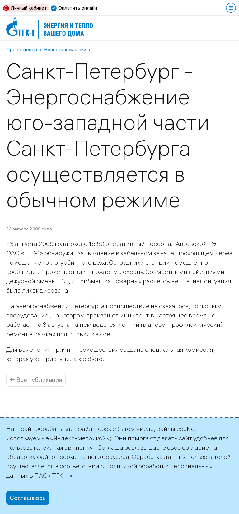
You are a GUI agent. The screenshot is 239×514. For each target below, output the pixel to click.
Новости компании (65, 49)
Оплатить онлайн (77, 8)
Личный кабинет (29, 8)
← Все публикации (36, 379)
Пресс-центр (21, 49)
